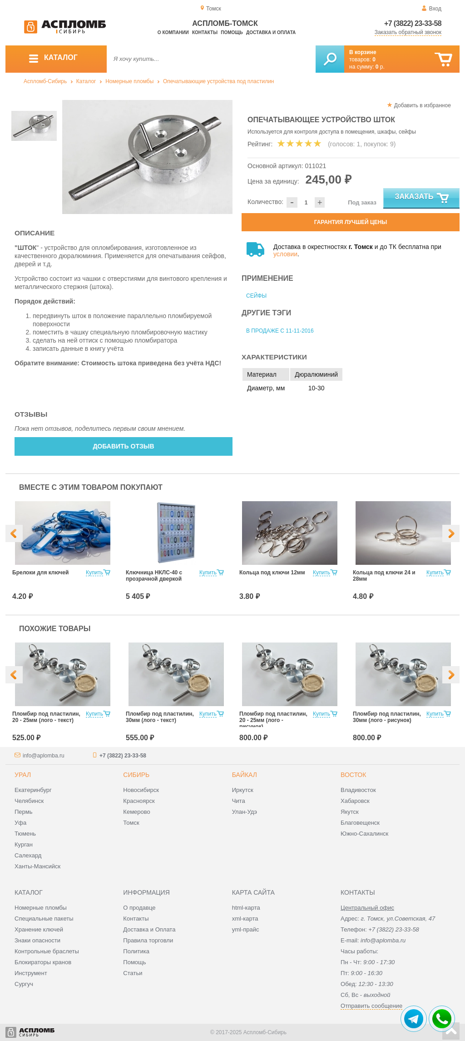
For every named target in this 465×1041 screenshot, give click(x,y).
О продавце (139, 907)
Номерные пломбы (129, 81)
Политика (136, 951)
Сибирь (136, 774)
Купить (94, 572)
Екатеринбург (33, 790)
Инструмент (31, 973)
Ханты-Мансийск (37, 866)
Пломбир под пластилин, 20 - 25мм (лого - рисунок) (273, 720)
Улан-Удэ (244, 811)
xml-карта (245, 918)
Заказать (422, 198)
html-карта (246, 907)
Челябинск (29, 800)
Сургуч (24, 984)
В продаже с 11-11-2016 (280, 331)
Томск (131, 822)
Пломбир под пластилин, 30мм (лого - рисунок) (387, 717)
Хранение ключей (39, 929)
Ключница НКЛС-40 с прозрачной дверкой (154, 575)
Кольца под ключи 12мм (272, 572)
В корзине (362, 52)
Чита (238, 800)
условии (285, 254)
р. (380, 67)
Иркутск (242, 790)
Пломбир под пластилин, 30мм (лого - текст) (160, 717)
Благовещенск (360, 822)
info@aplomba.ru (43, 755)
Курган (24, 844)
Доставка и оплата (271, 32)
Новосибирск (141, 790)
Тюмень (25, 833)
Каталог (86, 81)
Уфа (20, 822)
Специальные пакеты (44, 918)
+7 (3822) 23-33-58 (412, 23)
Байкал (244, 774)
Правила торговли (148, 940)
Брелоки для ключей (40, 572)
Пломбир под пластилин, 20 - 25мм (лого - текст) (46, 717)
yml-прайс (245, 929)
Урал (23, 774)
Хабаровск (355, 800)
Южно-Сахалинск (364, 833)
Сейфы (256, 296)
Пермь (24, 811)
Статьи (132, 973)
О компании (173, 32)
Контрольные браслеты (47, 951)
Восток (353, 774)
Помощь (231, 32)
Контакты (205, 32)
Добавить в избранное (422, 105)
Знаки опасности (37, 940)
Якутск (350, 811)
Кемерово (136, 811)
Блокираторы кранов (43, 962)
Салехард (28, 855)
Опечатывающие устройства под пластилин (218, 81)
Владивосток (358, 790)
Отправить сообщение (371, 1005)
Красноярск (138, 800)
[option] (147, 157)
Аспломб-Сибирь (45, 81)
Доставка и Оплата (149, 929)
